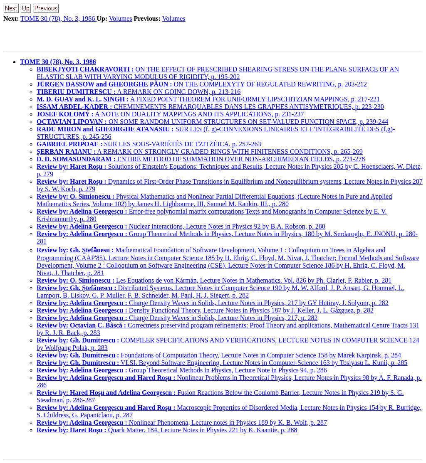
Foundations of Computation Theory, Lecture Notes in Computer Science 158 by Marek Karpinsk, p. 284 (219, 355)
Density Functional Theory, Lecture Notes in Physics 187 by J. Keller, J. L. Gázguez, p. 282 (205, 310)
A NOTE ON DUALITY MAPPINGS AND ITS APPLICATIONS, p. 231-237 (170, 114)
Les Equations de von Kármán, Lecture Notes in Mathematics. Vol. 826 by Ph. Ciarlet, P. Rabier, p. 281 (214, 280)
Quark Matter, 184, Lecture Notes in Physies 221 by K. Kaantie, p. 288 (167, 429)
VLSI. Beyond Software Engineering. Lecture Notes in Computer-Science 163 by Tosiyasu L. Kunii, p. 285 (222, 362)
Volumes (120, 18)
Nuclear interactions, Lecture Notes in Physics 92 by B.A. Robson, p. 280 (181, 226)
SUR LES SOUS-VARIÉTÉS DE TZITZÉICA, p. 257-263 (149, 144)
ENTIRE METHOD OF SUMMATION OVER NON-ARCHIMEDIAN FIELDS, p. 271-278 (201, 159)
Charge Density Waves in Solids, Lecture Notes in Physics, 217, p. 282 (177, 317)
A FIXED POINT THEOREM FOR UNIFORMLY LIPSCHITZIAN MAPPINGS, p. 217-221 (208, 99)
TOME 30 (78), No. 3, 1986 (58, 18)
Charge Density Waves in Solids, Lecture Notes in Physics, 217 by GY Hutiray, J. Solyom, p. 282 (213, 302)
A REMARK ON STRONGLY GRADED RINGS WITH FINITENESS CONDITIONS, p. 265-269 (200, 151)
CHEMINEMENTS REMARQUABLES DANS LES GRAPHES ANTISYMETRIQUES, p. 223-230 (210, 106)
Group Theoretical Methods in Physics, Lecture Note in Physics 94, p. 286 (182, 370)
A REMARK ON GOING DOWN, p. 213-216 (138, 91)
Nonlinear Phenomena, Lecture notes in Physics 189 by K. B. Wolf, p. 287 (182, 422)
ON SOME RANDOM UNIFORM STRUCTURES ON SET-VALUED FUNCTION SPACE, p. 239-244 (212, 121)
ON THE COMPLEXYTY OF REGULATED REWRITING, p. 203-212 (202, 84)
